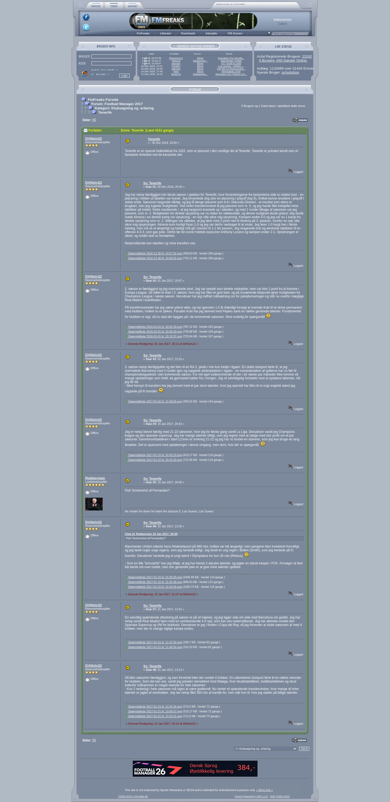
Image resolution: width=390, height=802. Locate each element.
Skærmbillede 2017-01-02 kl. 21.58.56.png (154, 401)
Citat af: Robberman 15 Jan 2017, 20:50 (151, 534)
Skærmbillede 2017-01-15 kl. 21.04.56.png (154, 586)
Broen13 (176, 74)
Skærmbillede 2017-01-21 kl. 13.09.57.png (154, 711)
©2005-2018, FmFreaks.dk (133, 796)
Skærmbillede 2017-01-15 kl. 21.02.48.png (154, 582)
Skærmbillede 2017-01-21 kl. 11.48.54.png (154, 647)
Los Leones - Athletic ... (231, 66)
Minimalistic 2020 (231, 71)
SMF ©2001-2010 (280, 796)
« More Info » (264, 790)
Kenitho (176, 66)
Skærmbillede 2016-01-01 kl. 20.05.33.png (154, 326)
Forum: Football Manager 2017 (117, 104)
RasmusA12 (176, 58)
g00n (176, 71)
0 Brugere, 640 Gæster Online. (283, 60)
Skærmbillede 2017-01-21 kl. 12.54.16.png (154, 706)
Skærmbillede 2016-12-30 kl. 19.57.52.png (154, 253)
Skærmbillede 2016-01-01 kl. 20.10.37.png (154, 336)
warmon (176, 63)
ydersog (176, 60)
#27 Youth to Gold (231, 63)
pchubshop (290, 72)
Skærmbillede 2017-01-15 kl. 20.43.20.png (154, 459)
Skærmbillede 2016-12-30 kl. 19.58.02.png (154, 258)
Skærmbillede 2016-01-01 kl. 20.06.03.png (154, 331)
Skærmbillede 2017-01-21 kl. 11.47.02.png (154, 642)
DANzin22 (93, 139)
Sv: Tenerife (152, 183)
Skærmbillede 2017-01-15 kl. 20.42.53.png (154, 455)
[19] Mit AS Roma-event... (231, 68)
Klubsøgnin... (200, 60)
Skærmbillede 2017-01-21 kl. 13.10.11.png (154, 716)
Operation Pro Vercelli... (231, 58)
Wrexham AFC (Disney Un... (231, 74)
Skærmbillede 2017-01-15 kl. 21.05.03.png (154, 577)
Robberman (95, 478)
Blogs (200, 58)
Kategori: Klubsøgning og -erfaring (124, 108)
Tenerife (105, 112)
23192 (307, 56)
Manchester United (231, 60)
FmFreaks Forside (103, 100)
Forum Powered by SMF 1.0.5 (251, 796)
